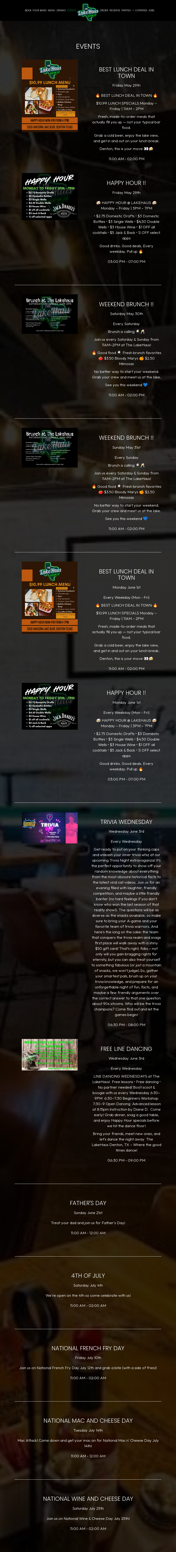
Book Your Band (36, 10)
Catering (141, 10)
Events (71, 10)
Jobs (151, 10)
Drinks (61, 10)
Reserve (115, 10)
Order (104, 10)
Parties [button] (127, 10)
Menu (51, 10)
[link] (88, 12)
